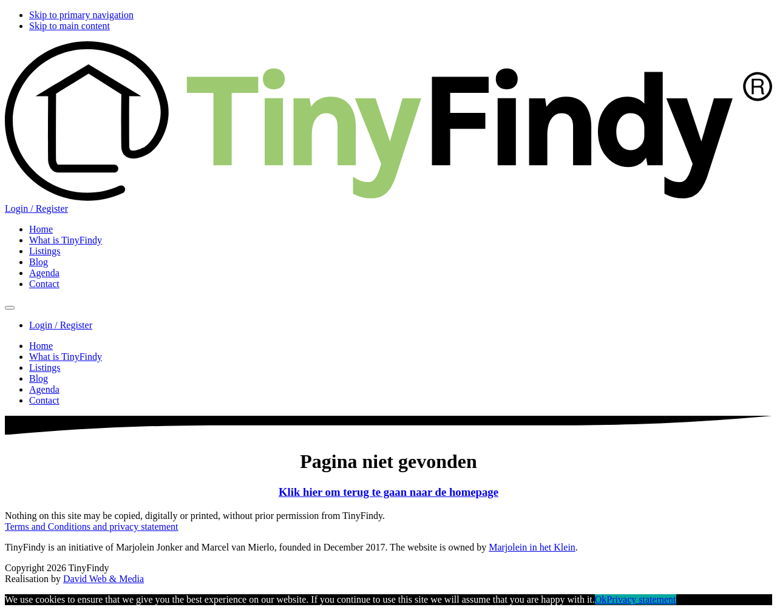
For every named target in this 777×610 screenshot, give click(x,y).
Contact (44, 400)
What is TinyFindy (65, 356)
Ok (601, 599)
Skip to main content (69, 26)
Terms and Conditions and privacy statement (91, 526)
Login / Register (36, 208)
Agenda (44, 389)
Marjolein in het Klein (532, 547)
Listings (45, 367)
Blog (38, 378)
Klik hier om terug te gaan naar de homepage (388, 492)
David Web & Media (103, 579)
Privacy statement (641, 599)
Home (41, 346)
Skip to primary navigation (81, 15)
